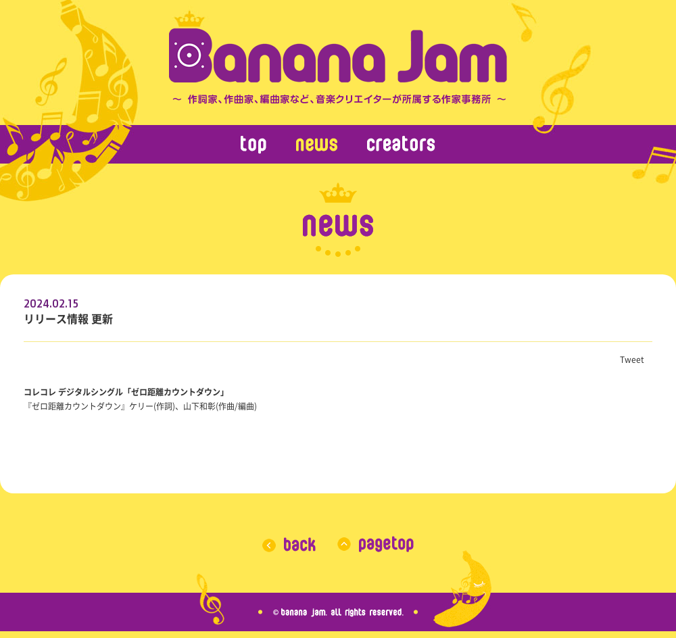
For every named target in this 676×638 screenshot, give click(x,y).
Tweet (632, 359)
